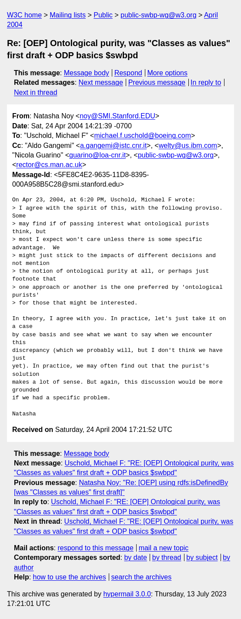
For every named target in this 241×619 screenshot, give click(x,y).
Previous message (157, 82)
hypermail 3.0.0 (127, 594)
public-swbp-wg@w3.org (158, 15)
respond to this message (95, 548)
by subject (202, 557)
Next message (101, 82)
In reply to (206, 82)
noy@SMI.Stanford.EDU (117, 116)
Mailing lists (68, 15)
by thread (166, 557)
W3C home (24, 15)
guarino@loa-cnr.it (97, 155)
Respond (128, 73)
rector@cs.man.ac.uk (49, 164)
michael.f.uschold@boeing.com (142, 135)
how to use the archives (69, 577)
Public (103, 15)
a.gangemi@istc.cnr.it (113, 145)
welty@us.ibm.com (188, 145)
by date (135, 557)
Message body (86, 73)
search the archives (141, 577)
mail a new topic (164, 548)
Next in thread (35, 92)
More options (167, 73)
